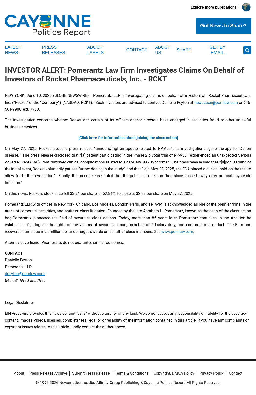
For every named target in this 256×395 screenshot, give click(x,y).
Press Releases (53, 50)
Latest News (13, 50)
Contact (136, 49)
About (19, 373)
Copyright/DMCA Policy (174, 373)
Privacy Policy (212, 373)
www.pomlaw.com (177, 231)
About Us (162, 50)
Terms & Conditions (131, 373)
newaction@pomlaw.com (216, 102)
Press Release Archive (48, 373)
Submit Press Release (91, 373)
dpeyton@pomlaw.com (25, 273)
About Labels (95, 50)
